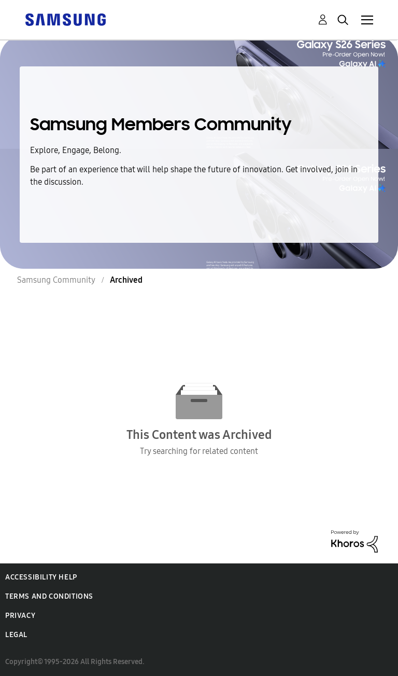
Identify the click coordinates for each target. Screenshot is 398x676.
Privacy (20, 615)
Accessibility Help (41, 577)
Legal (16, 634)
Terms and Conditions (49, 596)
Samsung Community (56, 280)
